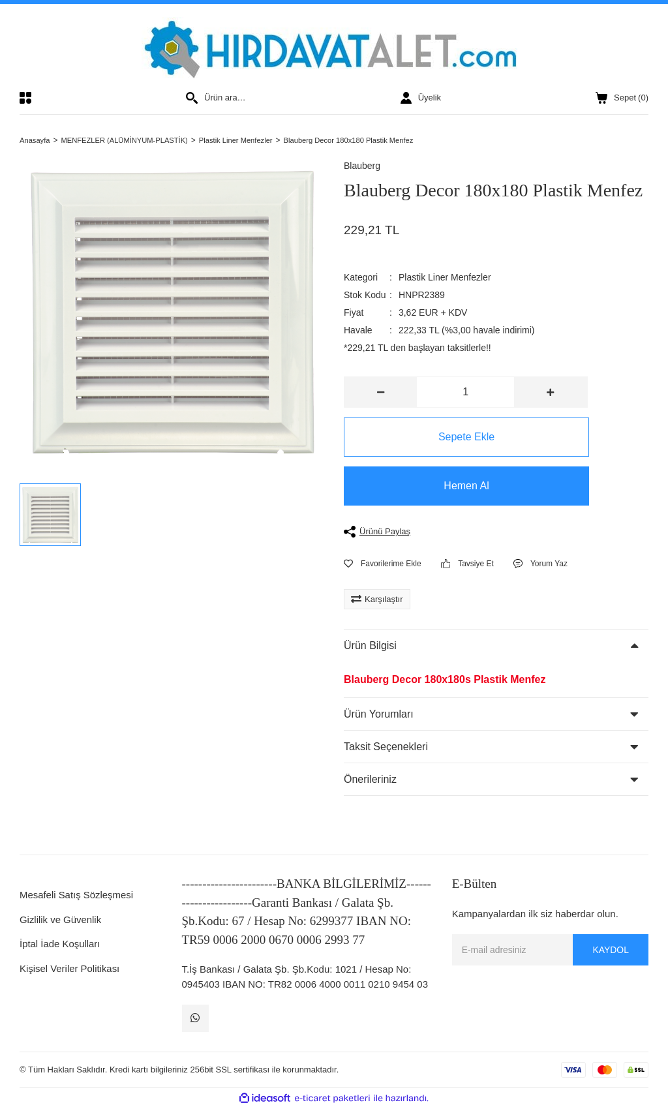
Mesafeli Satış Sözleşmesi (77, 896)
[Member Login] (421, 98)
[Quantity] (465, 393)
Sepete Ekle (466, 438)
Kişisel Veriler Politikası (70, 969)
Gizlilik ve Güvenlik (61, 920)
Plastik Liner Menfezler (445, 278)
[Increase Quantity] (550, 393)
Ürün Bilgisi (370, 646)
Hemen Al (465, 487)
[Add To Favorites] (382, 564)
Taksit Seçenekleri (386, 747)
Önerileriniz (370, 779)
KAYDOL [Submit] (610, 950)
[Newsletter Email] (550, 951)
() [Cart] (622, 97)
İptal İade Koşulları (60, 944)
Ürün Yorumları (379, 714)
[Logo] (334, 47)
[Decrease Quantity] (380, 393)
